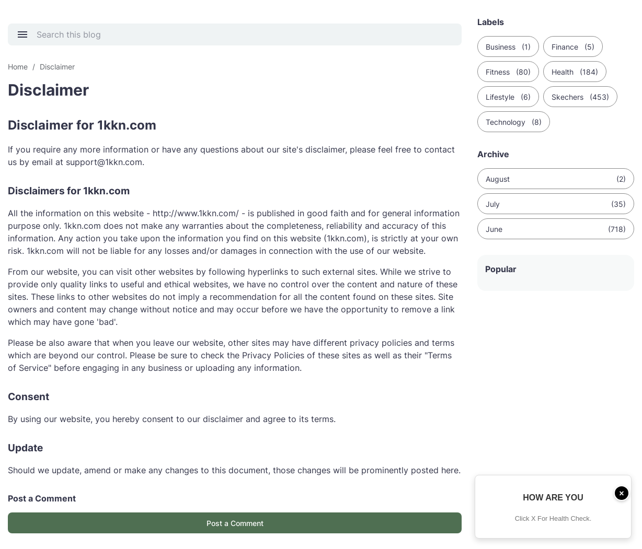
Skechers (580, 96)
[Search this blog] (241, 34)
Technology (514, 121)
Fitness (508, 71)
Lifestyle (508, 96)
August (556, 178)
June (556, 229)
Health (575, 71)
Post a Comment (235, 523)
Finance (573, 46)
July (556, 203)
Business (508, 46)
